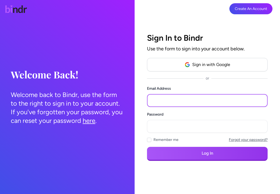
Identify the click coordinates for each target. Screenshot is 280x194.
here (89, 120)
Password (155, 114)
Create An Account (251, 8)
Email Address (159, 88)
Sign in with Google (207, 64)
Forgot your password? (248, 139)
